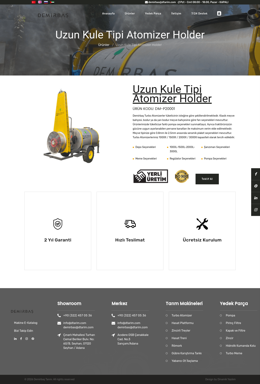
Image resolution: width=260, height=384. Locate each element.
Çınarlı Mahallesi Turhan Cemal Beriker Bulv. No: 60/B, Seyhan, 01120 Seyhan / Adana (93, 341)
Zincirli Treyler (195, 330)
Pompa (244, 315)
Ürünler (130, 13)
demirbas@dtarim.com (160, 2)
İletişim (176, 13)
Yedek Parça (153, 13)
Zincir (243, 338)
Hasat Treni (193, 338)
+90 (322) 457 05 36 (91, 315)
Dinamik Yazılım (227, 379)
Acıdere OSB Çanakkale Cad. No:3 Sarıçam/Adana (146, 339)
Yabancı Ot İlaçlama (199, 361)
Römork (191, 345)
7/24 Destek (199, 13)
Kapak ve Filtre (249, 330)
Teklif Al (207, 179)
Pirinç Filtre (247, 323)
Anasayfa (108, 13)
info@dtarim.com (88, 323)
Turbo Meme (248, 353)
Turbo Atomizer (196, 315)
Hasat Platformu (197, 323)
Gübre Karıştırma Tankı (201, 353)
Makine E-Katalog (25, 306)
